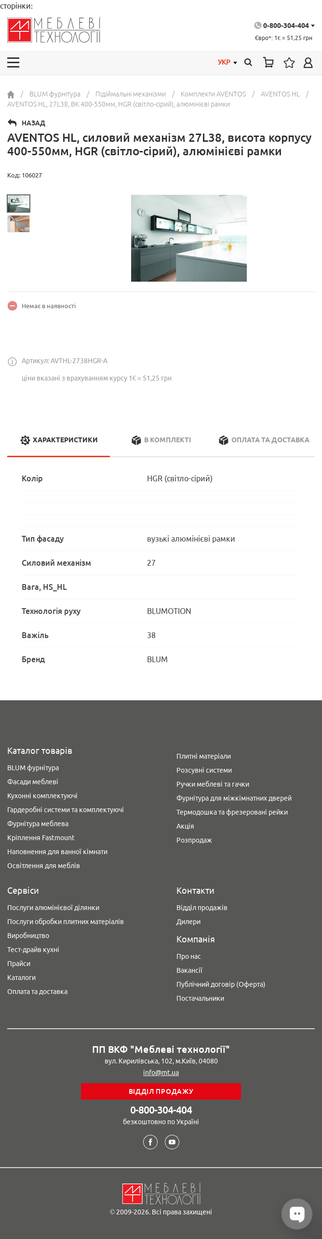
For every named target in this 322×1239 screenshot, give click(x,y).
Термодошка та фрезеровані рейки (232, 812)
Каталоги (21, 977)
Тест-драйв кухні (33, 949)
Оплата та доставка (37, 991)
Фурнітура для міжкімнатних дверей (234, 798)
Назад (33, 123)
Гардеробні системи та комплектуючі (65, 810)
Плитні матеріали (203, 756)
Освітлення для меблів (43, 866)
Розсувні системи (204, 770)
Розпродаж (194, 840)
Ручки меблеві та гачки (212, 784)
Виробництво (28, 935)
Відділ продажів (202, 908)
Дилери (188, 922)
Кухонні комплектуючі (42, 796)
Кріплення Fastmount (41, 838)
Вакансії (189, 970)
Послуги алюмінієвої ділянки (53, 908)
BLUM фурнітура (33, 768)
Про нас (188, 956)
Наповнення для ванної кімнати (57, 852)
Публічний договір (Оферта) (221, 984)
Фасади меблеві (32, 782)
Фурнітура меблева (37, 824)
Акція (185, 826)
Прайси (18, 963)
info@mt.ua (161, 1072)
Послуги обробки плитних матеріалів (65, 922)
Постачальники (200, 998)
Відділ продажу (161, 1091)
